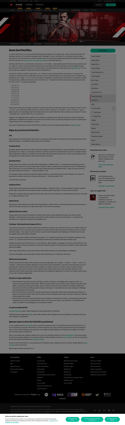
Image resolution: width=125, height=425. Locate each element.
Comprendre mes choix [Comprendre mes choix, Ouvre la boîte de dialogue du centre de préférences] (72, 419)
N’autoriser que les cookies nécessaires (92, 419)
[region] (62, 419)
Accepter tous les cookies (112, 419)
